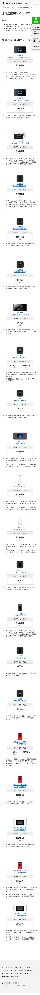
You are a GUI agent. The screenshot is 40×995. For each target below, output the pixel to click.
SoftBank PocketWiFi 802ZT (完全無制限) (20, 56)
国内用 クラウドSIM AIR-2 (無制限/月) (19, 743)
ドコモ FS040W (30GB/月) (20, 657)
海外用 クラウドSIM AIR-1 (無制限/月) (19, 914)
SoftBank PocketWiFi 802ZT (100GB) (20, 99)
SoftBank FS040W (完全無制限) (20, 185)
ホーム (4, 7)
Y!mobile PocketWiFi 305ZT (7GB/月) (20, 314)
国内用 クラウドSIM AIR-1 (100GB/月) (19, 829)
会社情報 (27, 967)
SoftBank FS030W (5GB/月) (20, 271)
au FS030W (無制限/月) (20, 356)
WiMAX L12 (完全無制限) (19, 528)
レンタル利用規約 (22, 974)
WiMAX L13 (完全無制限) (19, 485)
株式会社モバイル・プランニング (11, 967)
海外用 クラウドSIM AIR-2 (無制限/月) (19, 872)
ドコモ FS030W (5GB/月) (20, 700)
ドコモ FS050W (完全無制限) (20, 614)
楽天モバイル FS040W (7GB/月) (20, 571)
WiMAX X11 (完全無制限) (19, 442)
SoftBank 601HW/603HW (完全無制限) (20, 142)
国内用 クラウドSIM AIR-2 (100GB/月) (19, 786)
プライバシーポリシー (8, 974)
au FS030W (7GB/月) (20, 399)
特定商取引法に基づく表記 (10, 977)
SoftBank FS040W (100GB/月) (20, 228)
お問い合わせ (29, 970)
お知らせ (20, 970)
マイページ (5, 970)
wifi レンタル (12, 7)
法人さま (13, 970)
